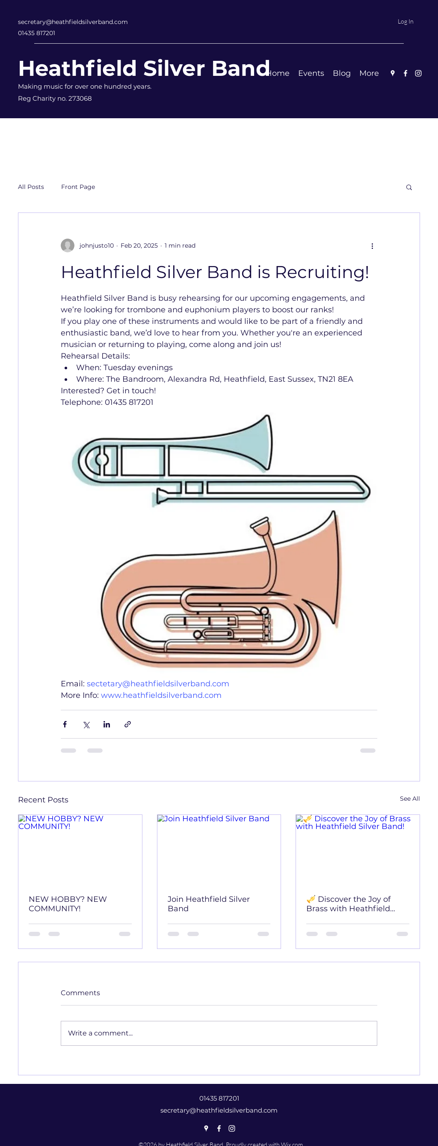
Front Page (78, 187)
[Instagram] (418, 73)
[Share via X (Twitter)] (86, 724)
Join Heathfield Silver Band (209, 904)
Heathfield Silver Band (144, 68)
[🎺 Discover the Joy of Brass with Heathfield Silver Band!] (358, 849)
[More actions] (372, 245)
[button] (409, 186)
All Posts (31, 187)
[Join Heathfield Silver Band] (219, 849)
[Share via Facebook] (65, 724)
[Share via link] (128, 724)
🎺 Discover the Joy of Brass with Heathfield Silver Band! (348, 904)
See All (410, 798)
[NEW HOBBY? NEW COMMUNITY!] (80, 849)
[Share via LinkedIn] (107, 724)
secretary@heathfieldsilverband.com (73, 22)
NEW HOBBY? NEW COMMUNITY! (68, 904)
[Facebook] (405, 73)
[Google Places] (392, 73)
